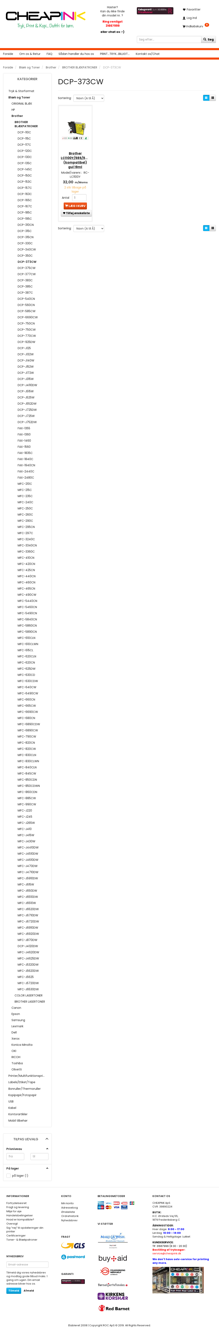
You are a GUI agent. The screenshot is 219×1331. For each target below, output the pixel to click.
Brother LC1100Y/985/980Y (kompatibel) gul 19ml (75, 160)
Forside (8, 54)
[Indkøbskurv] (198, 26)
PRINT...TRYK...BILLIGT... (115, 54)
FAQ (49, 54)
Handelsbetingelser (19, 1215)
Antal (66, 197)
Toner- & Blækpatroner (21, 1239)
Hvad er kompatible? (20, 1219)
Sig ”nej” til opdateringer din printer (24, 1229)
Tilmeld (13, 1290)
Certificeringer (16, 1235)
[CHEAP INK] (45, 18)
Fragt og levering (17, 1207)
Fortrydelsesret (16, 1203)
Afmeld (29, 1290)
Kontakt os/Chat (148, 54)
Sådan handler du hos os (76, 54)
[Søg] (208, 39)
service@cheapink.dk (168, 1251)
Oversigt (12, 1223)
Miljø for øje (14, 1211)
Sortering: (64, 98)
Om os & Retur (29, 54)
